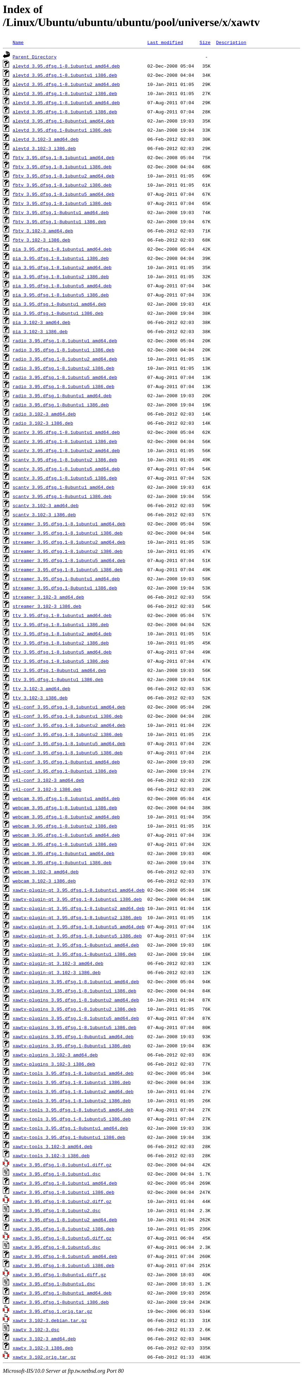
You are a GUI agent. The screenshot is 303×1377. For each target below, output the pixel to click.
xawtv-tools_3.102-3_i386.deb (51, 1155)
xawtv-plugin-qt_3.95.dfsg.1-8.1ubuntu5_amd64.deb (78, 926)
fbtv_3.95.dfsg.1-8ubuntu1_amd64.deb (61, 212)
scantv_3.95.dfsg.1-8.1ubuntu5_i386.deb (65, 478)
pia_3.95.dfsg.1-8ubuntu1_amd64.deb (59, 304)
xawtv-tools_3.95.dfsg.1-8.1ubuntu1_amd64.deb (73, 1073)
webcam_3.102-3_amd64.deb (46, 871)
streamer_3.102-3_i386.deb (47, 606)
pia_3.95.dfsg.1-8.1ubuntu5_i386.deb (61, 295)
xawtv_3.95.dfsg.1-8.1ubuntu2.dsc (57, 1210)
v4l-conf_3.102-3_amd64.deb (48, 780)
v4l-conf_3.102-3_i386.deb (47, 789)
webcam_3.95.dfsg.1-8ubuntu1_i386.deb (62, 862)
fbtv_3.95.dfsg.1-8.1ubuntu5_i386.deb (62, 203)
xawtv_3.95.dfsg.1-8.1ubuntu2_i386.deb (64, 1229)
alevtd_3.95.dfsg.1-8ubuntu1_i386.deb (62, 130)
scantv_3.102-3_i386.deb (44, 514)
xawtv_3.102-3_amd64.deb (44, 1338)
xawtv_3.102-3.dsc (36, 1329)
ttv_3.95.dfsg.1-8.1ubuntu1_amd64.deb (62, 615)
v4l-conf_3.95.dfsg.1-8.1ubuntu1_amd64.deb (69, 707)
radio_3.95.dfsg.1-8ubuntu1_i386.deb (61, 404)
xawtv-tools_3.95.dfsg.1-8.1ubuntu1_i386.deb (72, 1082)
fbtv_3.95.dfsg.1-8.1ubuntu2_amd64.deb (64, 176)
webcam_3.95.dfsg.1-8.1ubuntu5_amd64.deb (66, 835)
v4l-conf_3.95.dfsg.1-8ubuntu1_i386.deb (65, 771)
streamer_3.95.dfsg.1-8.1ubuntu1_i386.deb (68, 533)
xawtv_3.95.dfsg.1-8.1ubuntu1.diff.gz (62, 1164)
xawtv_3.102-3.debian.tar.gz (50, 1320)
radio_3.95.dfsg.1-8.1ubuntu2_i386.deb (64, 368)
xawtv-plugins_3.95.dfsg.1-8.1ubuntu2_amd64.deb (76, 1000)
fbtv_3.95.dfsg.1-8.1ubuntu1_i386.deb (62, 166)
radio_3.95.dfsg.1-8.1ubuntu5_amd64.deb (65, 377)
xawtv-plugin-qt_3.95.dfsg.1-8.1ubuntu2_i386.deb (77, 917)
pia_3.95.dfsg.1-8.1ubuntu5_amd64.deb (62, 285)
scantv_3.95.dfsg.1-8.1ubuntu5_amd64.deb (66, 469)
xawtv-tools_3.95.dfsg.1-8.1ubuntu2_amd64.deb (73, 1091)
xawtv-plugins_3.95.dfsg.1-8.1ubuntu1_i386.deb (74, 990)
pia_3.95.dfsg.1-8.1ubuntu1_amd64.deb (62, 249)
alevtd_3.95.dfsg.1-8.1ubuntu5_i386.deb (65, 111)
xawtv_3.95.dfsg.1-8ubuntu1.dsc (54, 1284)
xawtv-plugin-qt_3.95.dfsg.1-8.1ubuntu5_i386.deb (77, 936)
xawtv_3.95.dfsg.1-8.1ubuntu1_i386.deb (64, 1192)
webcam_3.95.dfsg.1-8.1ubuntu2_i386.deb (65, 826)
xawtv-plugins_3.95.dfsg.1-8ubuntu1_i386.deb (72, 1045)
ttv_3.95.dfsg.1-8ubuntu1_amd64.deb (59, 670)
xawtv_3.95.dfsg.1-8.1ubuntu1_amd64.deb (65, 1183)
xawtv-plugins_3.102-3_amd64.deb (55, 1055)
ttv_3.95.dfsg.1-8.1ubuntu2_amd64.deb (62, 633)
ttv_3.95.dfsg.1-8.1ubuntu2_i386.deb (61, 643)
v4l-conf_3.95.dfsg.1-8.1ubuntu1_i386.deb (68, 716)
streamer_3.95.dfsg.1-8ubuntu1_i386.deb (65, 588)
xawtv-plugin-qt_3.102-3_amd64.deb (58, 963)
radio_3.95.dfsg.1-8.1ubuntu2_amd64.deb (65, 359)
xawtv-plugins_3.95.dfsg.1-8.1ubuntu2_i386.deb (74, 1009)
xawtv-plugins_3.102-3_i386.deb (54, 1064)
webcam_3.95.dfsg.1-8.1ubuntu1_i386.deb (65, 807)
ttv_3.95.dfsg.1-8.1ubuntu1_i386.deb (61, 624)
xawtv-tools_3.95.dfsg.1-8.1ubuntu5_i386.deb (72, 1119)
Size (204, 42)
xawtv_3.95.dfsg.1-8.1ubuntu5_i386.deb (64, 1265)
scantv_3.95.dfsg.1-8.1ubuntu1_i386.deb (65, 441)
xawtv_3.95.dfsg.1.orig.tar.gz (52, 1311)
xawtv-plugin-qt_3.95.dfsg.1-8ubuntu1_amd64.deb (76, 945)
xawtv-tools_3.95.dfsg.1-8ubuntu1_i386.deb (69, 1137)
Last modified (165, 42)
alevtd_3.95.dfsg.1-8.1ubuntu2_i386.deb (65, 93)
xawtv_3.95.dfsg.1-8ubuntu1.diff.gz (59, 1274)
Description (231, 42)
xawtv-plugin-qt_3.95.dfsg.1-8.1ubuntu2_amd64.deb (78, 908)
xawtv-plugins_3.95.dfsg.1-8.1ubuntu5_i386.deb (74, 1027)
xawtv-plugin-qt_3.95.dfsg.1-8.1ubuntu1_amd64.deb (78, 890)
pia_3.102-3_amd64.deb (41, 322)
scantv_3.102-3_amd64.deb (46, 505)
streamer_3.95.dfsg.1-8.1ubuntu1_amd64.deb (69, 524)
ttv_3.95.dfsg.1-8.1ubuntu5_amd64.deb (62, 652)
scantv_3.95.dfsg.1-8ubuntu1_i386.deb (62, 496)
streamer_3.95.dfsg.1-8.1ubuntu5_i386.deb (68, 569)
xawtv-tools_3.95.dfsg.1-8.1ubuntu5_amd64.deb (73, 1110)
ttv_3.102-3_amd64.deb (41, 688)
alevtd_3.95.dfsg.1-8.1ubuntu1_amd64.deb (66, 66)
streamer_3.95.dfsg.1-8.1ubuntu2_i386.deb (68, 551)
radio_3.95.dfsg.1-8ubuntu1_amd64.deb (62, 395)
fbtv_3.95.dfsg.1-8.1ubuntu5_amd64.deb (64, 194)
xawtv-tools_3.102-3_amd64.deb (52, 1146)
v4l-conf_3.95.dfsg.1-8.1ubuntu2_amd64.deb (69, 725)
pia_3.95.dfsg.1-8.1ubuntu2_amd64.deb (62, 267)
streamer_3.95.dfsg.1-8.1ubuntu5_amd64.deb (69, 560)
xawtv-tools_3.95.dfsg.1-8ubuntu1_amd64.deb (70, 1128)
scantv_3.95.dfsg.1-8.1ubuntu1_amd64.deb (66, 432)
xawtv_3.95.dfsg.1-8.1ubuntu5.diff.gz (62, 1238)
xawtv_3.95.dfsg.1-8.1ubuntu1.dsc (57, 1174)
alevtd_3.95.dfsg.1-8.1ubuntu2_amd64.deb (66, 84)
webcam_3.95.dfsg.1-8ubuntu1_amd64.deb (64, 853)
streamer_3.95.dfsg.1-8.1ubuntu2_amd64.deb (69, 542)
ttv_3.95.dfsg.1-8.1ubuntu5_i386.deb (61, 661)
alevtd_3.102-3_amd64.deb (46, 139)
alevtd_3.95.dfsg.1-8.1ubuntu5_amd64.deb (66, 102)
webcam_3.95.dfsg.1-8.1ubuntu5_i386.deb (65, 844)
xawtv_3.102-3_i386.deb (43, 1348)
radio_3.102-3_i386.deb (43, 423)
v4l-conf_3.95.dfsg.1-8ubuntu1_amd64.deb (66, 762)
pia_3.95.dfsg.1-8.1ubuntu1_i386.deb (61, 258)
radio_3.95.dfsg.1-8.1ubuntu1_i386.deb (64, 350)
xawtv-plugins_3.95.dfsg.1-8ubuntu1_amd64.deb (73, 1036)
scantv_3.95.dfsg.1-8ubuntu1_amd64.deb (64, 487)
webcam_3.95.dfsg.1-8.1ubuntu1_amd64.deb (66, 798)
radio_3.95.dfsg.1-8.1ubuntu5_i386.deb (64, 386)
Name (18, 42)
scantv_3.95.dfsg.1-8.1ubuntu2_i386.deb (65, 459)
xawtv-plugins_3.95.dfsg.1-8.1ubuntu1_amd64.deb (76, 981)
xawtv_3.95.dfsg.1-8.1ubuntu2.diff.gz (62, 1201)
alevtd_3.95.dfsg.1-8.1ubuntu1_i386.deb (65, 75)
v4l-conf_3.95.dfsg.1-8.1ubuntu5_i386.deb (68, 752)
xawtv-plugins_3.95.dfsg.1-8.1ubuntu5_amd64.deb (76, 1018)
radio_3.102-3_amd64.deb (44, 414)
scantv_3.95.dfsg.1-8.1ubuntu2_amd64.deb (66, 450)
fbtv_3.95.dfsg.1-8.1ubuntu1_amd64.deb (64, 157)
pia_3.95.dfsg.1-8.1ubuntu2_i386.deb (61, 276)
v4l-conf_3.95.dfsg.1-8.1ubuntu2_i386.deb (68, 734)
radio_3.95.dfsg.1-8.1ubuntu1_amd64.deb (65, 340)
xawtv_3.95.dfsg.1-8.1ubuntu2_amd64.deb (65, 1219)
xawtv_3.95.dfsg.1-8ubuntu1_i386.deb (61, 1302)
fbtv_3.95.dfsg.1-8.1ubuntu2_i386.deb (62, 185)
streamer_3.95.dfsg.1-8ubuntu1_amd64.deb (66, 578)
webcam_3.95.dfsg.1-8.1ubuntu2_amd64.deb (66, 817)
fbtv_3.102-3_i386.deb (41, 240)
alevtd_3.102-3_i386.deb (44, 148)
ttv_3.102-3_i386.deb (40, 697)
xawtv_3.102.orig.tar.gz (44, 1357)
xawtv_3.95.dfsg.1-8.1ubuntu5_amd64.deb (65, 1256)
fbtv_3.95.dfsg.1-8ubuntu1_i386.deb (59, 221)
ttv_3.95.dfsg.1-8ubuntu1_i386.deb (58, 679)
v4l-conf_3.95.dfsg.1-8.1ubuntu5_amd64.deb (69, 743)
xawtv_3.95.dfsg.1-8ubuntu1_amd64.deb (62, 1293)
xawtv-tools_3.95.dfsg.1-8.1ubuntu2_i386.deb (72, 1100)
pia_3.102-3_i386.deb (40, 331)
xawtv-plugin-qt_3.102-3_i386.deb (57, 972)
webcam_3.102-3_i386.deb (44, 881)
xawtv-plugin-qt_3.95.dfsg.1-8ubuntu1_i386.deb (74, 954)
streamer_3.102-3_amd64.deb (48, 597)
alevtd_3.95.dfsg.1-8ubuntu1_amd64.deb (64, 121)
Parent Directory (35, 57)
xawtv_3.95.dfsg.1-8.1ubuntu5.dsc (57, 1247)
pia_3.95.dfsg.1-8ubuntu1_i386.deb (58, 313)
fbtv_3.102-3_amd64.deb (43, 231)
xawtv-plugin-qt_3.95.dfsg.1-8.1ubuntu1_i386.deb (77, 899)
